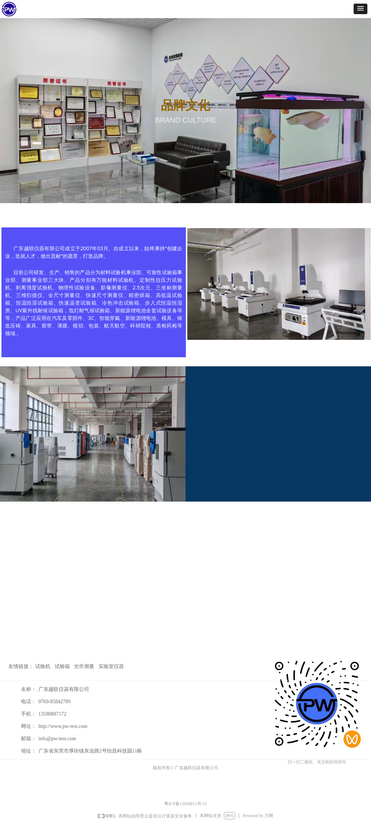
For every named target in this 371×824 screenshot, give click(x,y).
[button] (360, 9)
